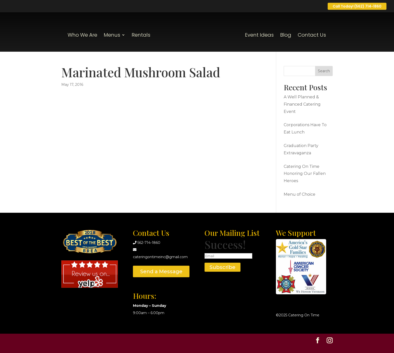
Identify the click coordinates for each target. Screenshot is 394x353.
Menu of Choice (299, 194)
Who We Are (82, 35)
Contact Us (312, 35)
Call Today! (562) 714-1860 (357, 6)
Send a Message (161, 271)
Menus (112, 35)
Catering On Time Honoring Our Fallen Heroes (305, 173)
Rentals (141, 35)
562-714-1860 (148, 242)
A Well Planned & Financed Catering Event (302, 104)
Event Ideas (259, 35)
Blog (285, 35)
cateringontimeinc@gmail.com (160, 257)
